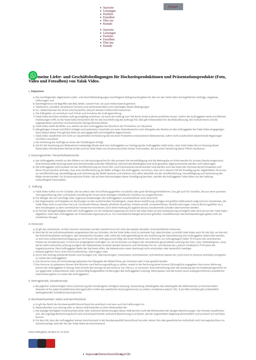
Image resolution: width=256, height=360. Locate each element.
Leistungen (109, 10)
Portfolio (108, 14)
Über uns (108, 20)
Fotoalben (108, 17)
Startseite (108, 7)
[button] (173, 6)
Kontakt (107, 23)
